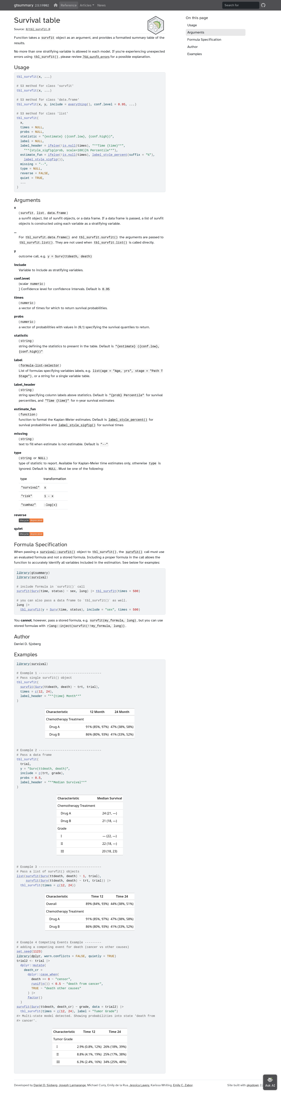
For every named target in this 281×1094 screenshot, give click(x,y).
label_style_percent (109, 155)
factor (33, 998)
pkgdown (253, 1085)
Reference (69, 5)
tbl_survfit (106, 591)
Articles (85, 5)
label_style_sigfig (40, 159)
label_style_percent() (127, 420)
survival (38, 577)
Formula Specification (204, 39)
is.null (69, 146)
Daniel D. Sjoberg (45, 1085)
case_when (49, 974)
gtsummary (23, 5)
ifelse (53, 146)
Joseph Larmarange (72, 1085)
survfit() (134, 552)
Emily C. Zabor (183, 1085)
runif (36, 984)
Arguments (195, 32)
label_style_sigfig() (77, 425)
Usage (192, 25)
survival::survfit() (57, 552)
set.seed (24, 951)
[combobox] (241, 5)
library (23, 573)
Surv (35, 591)
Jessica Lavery (139, 1085)
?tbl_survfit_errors (96, 57)
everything (77, 104)
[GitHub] (263, 5)
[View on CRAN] (55, 5)
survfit (23, 591)
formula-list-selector (39, 365)
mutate (38, 965)
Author (192, 47)
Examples (194, 54)
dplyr (36, 956)
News (101, 5)
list (20, 876)
